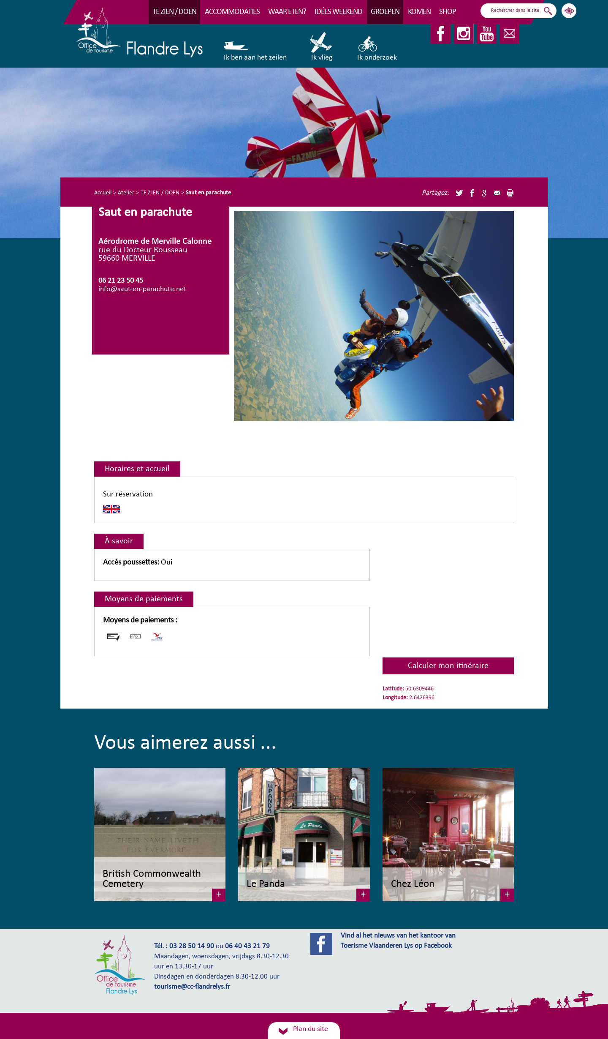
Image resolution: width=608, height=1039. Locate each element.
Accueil (103, 193)
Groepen (385, 12)
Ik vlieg (321, 46)
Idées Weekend (338, 12)
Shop (447, 12)
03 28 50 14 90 (191, 946)
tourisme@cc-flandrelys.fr (192, 987)
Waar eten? (287, 12)
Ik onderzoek (377, 46)
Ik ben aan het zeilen (255, 46)
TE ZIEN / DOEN (174, 12)
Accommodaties (232, 12)
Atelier (126, 193)
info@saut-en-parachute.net (142, 289)
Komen (419, 12)
